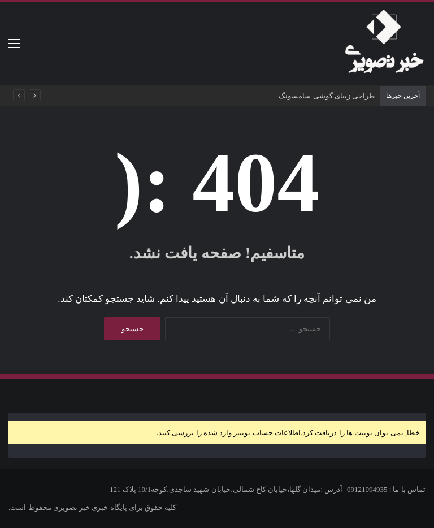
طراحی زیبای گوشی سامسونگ (327, 96)
